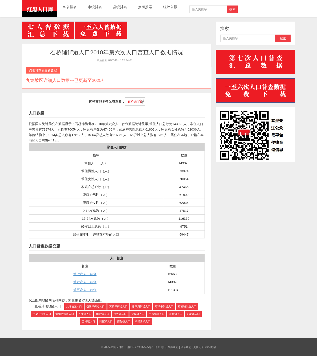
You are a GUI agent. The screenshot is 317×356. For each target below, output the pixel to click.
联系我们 (186, 347)
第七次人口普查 (84, 274)
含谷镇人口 (120, 313)
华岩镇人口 (102, 313)
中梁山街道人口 (42, 313)
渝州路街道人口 (64, 313)
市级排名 (95, 7)
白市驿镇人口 (157, 313)
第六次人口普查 (84, 282)
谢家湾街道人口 (141, 306)
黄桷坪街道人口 (118, 306)
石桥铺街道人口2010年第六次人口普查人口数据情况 (116, 52)
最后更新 (160, 347)
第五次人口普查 (84, 290)
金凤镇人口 (137, 313)
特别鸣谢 (210, 347)
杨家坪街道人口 (95, 306)
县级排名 (120, 7)
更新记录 (198, 347)
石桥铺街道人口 (187, 306)
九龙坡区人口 (74, 306)
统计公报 (170, 7)
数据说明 (173, 347)
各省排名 (70, 7)
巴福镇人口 (88, 321)
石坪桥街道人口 (164, 306)
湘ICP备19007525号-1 (140, 347)
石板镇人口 (193, 313)
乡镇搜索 (145, 7)
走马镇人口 (175, 313)
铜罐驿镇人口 (143, 321)
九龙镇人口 (85, 313)
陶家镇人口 (106, 321)
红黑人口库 (39, 8)
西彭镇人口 (123, 321)
